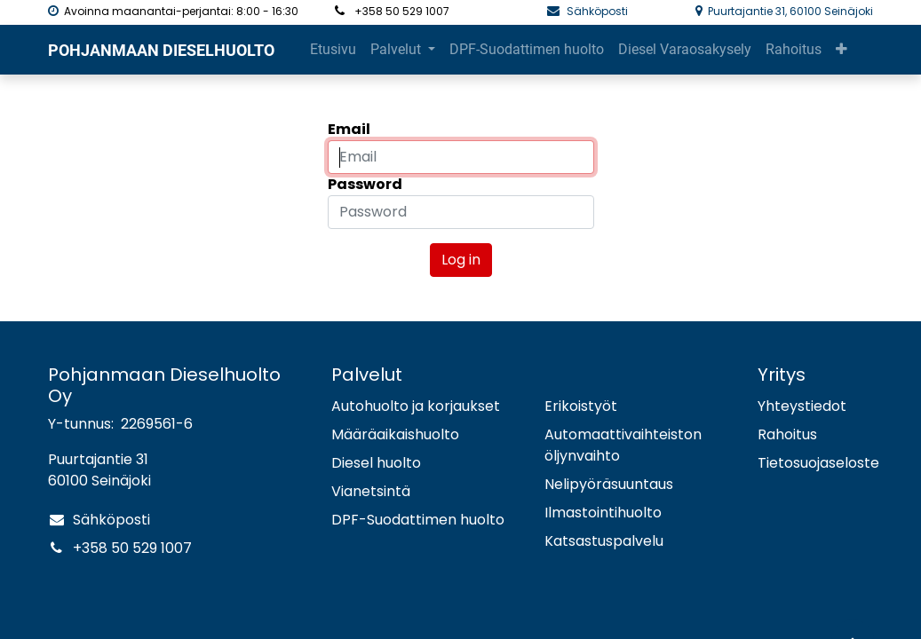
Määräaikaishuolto (395, 434)
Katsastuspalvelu (603, 541)
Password (365, 184)
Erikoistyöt (580, 406)
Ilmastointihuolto (603, 512)
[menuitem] (333, 49)
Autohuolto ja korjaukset (415, 406)
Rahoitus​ (787, 434)
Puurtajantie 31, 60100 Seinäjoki (790, 11)
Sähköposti (599, 11)
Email (349, 129)
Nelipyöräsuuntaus (608, 484)
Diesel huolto (376, 463)
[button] (771, 49)
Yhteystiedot (802, 406)
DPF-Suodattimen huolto (417, 519)
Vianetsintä (370, 491)
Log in (460, 259)
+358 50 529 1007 (132, 548)
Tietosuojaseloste (818, 463)
